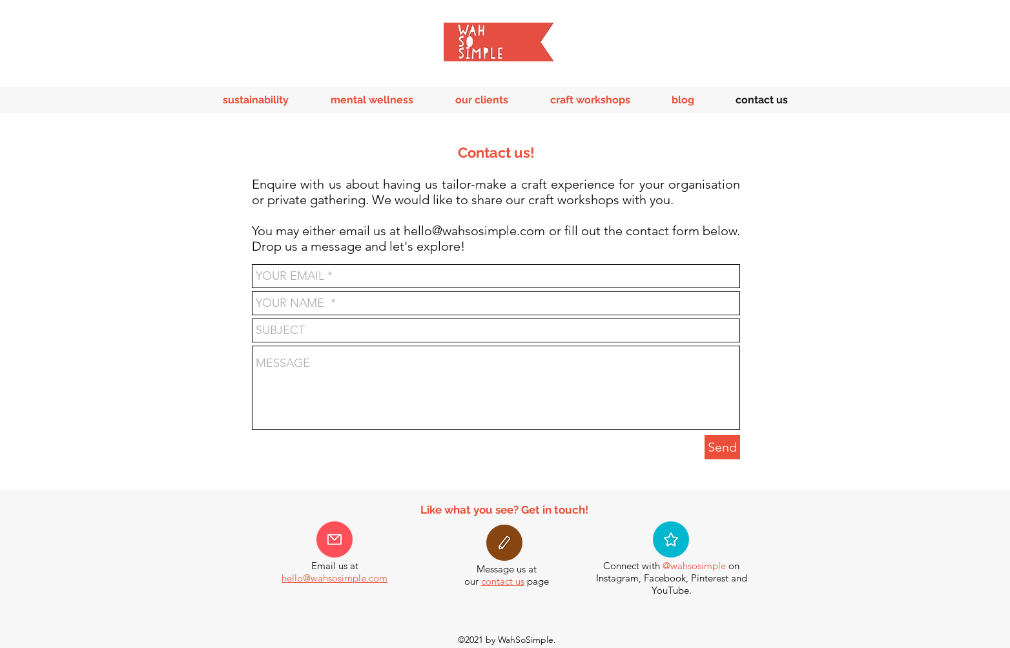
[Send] (722, 447)
